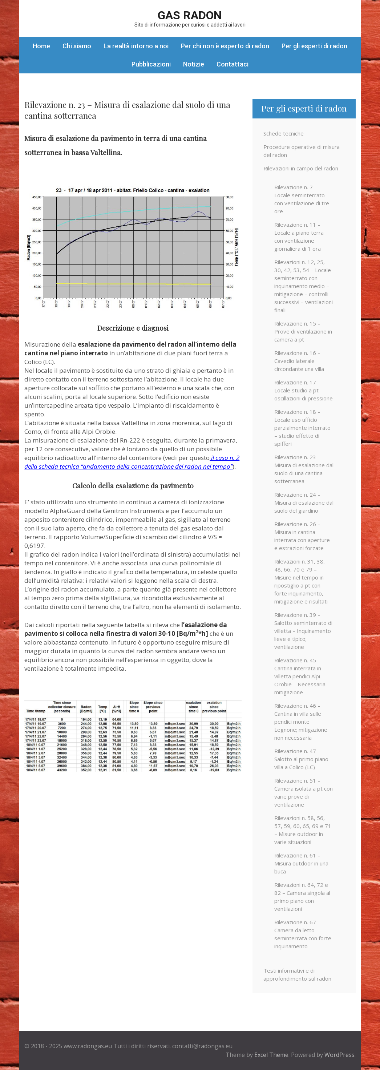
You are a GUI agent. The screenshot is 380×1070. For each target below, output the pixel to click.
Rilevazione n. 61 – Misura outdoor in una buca (301, 863)
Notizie (193, 64)
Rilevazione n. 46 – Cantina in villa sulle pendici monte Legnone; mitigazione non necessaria (300, 721)
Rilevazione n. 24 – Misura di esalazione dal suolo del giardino (303, 502)
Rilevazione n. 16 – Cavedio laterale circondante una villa (299, 360)
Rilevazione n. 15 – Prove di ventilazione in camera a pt (303, 331)
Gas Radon (190, 15)
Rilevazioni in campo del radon (300, 168)
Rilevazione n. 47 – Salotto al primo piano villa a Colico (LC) (301, 759)
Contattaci (232, 64)
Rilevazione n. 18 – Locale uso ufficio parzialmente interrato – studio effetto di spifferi (302, 427)
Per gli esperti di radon (314, 46)
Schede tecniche (283, 133)
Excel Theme (271, 1055)
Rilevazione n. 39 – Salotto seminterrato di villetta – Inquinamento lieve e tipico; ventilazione (303, 630)
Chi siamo (76, 46)
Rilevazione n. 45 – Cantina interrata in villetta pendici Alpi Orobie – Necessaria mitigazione (300, 676)
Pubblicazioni (151, 64)
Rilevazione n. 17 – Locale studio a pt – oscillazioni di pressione (303, 390)
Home (41, 46)
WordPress (339, 1055)
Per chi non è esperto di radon (225, 46)
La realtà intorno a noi (136, 46)
